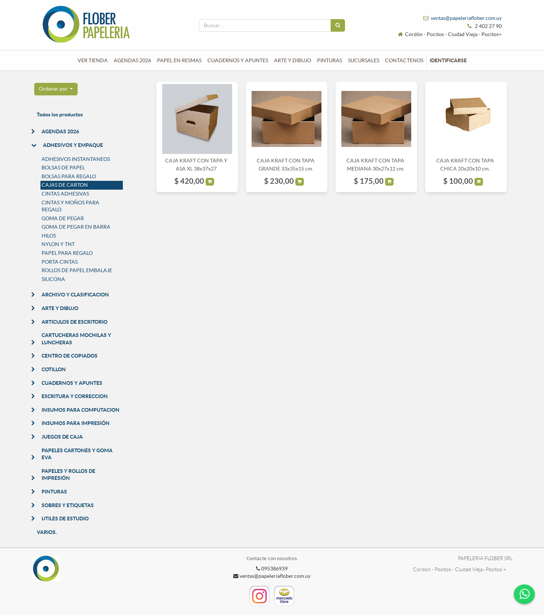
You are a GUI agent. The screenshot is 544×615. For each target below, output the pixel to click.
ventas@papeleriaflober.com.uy (466, 18)
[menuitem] (93, 60)
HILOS (49, 236)
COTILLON (54, 369)
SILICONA (53, 279)
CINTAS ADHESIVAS (65, 194)
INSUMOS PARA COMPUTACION (81, 410)
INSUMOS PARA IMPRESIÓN (76, 423)
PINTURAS (54, 492)
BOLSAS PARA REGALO (69, 176)
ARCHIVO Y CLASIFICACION (75, 295)
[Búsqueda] (338, 25)
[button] (56, 89)
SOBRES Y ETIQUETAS (68, 505)
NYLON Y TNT (58, 244)
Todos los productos (60, 114)
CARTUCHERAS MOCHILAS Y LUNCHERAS (76, 338)
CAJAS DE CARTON (65, 185)
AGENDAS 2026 (60, 131)
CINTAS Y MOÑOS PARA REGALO (70, 206)
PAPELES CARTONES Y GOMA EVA (77, 454)
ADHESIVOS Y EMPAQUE (73, 145)
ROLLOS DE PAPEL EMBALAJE (77, 270)
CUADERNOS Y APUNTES (72, 383)
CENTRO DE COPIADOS (69, 356)
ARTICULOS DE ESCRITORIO (74, 322)
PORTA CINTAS (60, 262)
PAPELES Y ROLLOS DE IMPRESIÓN (68, 474)
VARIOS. (47, 532)
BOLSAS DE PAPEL (63, 168)
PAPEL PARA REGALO (67, 253)
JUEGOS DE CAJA (62, 437)
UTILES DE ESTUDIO (65, 518)
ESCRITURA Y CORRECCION (75, 396)
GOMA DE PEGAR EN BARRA (76, 227)
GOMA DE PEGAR (63, 218)
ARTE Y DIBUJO (60, 308)
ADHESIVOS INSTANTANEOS (76, 159)
